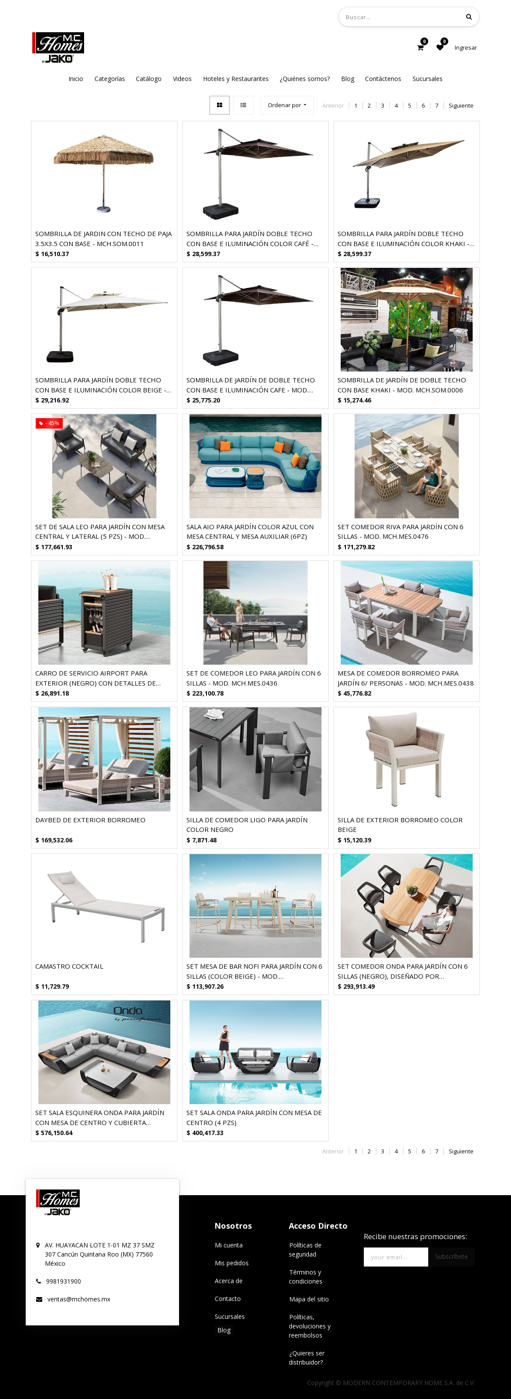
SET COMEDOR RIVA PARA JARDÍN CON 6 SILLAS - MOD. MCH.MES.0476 (401, 531)
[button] (287, 105)
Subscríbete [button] (451, 1256)
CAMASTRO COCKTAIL (69, 966)
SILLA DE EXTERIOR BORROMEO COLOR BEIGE (400, 824)
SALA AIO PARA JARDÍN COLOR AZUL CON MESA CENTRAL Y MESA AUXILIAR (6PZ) (250, 531)
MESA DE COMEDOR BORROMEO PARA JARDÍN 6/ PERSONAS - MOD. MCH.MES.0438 (406, 678)
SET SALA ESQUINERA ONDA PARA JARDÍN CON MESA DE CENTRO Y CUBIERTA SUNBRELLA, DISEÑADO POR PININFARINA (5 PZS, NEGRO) (101, 1117)
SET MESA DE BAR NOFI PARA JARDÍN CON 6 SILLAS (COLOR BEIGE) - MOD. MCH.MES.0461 (254, 971)
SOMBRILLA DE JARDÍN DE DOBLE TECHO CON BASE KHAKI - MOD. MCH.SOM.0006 (402, 384)
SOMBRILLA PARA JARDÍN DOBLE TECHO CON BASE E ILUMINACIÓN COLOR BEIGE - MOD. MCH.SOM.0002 (100, 384)
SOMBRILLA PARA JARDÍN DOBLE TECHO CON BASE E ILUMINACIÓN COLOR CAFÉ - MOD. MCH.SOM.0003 (250, 238)
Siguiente (461, 105)
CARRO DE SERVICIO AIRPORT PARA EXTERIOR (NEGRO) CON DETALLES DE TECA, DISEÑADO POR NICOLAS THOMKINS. (103, 678)
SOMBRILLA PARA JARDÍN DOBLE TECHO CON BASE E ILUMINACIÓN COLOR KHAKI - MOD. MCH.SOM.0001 (404, 238)
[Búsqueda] (469, 16)
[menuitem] (76, 78)
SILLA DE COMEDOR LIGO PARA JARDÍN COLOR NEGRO (247, 824)
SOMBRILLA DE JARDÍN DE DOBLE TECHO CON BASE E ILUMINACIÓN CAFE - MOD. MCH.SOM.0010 (250, 384)
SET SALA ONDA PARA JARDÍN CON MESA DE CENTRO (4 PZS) (254, 1117)
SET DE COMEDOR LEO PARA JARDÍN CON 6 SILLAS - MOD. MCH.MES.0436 (253, 678)
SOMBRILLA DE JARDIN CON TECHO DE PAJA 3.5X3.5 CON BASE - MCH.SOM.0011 (103, 238)
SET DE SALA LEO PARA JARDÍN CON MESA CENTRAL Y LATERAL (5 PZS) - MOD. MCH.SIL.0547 (100, 531)
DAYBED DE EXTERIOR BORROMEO (90, 819)
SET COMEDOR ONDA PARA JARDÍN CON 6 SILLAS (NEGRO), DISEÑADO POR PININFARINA (403, 971)
